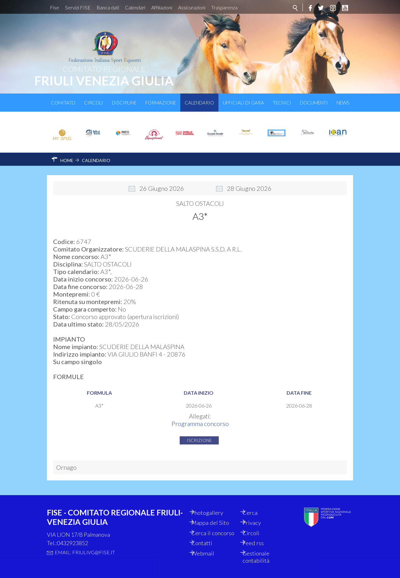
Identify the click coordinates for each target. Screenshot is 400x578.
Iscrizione (199, 435)
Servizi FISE (78, 7)
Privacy (258, 513)
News (343, 102)
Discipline (124, 102)
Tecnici (282, 102)
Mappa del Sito (216, 513)
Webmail (209, 552)
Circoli (93, 102)
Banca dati (108, 7)
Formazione (160, 102)
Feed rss (259, 542)
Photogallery (214, 502)
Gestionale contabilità (262, 556)
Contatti (208, 542)
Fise (54, 7)
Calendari (135, 7)
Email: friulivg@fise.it (85, 542)
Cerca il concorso (209, 527)
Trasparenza (224, 7)
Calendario (199, 102)
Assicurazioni (191, 7)
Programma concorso (200, 418)
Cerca (256, 502)
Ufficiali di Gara (243, 102)
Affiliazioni (161, 7)
